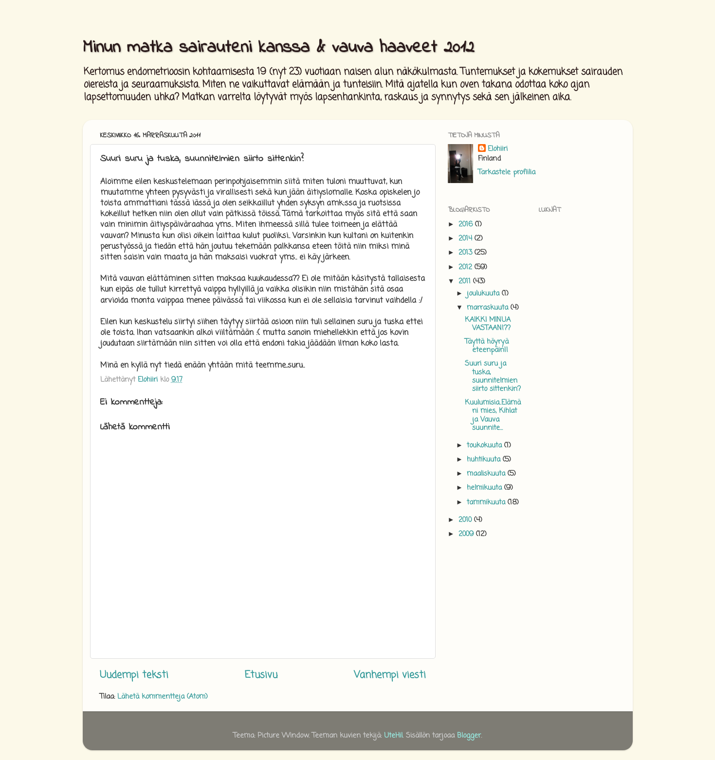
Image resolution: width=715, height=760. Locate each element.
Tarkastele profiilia (506, 172)
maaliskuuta (487, 473)
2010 (466, 520)
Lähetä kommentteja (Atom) (162, 696)
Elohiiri (498, 149)
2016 (466, 224)
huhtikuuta (485, 459)
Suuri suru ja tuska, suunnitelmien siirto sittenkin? (493, 376)
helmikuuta (485, 487)
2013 (466, 252)
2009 (467, 534)
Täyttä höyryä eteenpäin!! (487, 345)
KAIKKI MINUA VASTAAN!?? (488, 324)
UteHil (393, 735)
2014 (466, 238)
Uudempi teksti (134, 675)
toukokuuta (485, 445)
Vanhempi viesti (390, 675)
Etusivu (261, 675)
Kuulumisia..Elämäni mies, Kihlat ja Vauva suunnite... (493, 415)
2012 (466, 267)
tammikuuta (487, 502)
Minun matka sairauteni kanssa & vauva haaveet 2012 (278, 48)
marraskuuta (489, 307)
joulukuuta (484, 293)
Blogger (469, 735)
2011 (465, 281)
